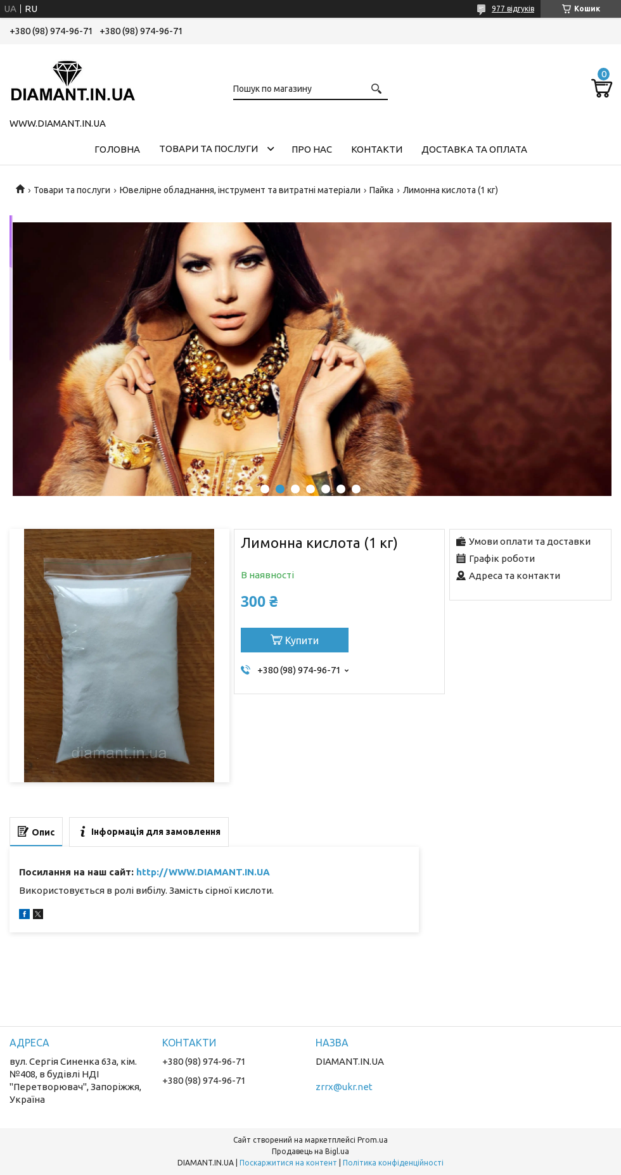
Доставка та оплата (474, 149)
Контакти (376, 149)
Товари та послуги (208, 148)
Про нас (311, 149)
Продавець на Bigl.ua (310, 1151)
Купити (302, 640)
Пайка (381, 190)
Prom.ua (372, 1140)
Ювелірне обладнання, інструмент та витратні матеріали (240, 190)
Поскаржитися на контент (288, 1163)
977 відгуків (513, 8)
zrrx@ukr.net (344, 1086)
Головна (117, 149)
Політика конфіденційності (393, 1163)
